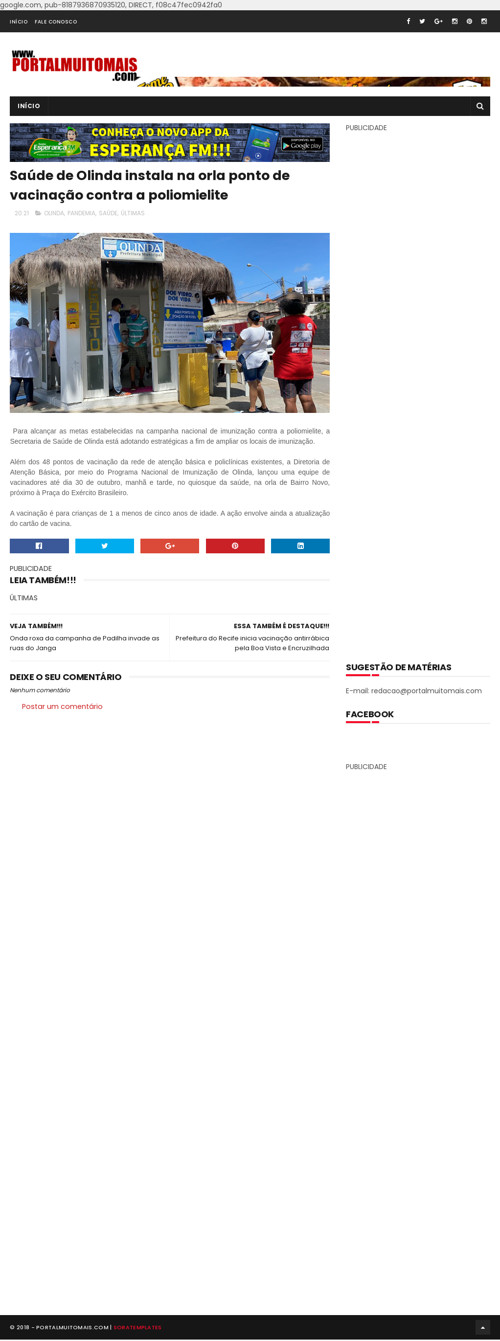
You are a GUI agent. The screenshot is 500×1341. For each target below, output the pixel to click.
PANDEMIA (81, 213)
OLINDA (54, 213)
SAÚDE (108, 213)
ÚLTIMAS (133, 213)
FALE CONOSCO (56, 21)
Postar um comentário (62, 706)
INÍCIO (18, 21)
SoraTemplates (138, 1328)
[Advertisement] (419, 390)
